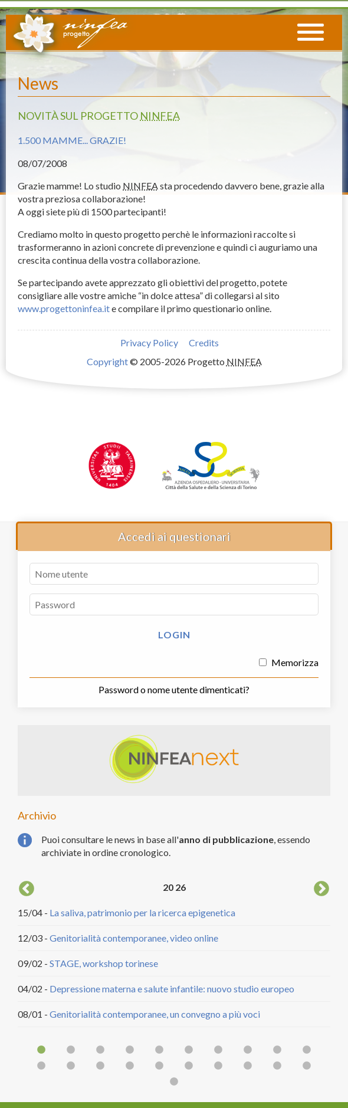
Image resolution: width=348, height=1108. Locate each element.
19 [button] (277, 1066)
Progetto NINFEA (70, 31)
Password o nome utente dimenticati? (174, 689)
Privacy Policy (149, 342)
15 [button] (159, 1066)
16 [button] (189, 1066)
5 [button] (159, 1050)
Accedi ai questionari (174, 536)
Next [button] (321, 889)
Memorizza (289, 662)
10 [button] (307, 1050)
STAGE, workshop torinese (104, 963)
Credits (204, 342)
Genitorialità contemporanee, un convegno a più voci (155, 1014)
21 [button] (174, 1082)
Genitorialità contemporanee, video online (134, 937)
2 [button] (71, 1050)
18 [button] (248, 1066)
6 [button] (189, 1050)
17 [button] (218, 1066)
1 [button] (41, 1050)
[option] (174, 952)
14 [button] (130, 1066)
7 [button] (218, 1050)
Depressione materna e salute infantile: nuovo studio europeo (172, 988)
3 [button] (100, 1050)
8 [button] (248, 1050)
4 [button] (130, 1050)
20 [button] (307, 1066)
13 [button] (100, 1066)
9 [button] (277, 1050)
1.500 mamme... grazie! (72, 140)
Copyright (107, 361)
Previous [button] (26, 889)
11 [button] (41, 1066)
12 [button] (71, 1066)
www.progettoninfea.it (64, 308)
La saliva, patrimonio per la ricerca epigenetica (142, 912)
